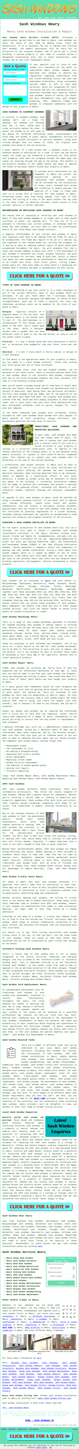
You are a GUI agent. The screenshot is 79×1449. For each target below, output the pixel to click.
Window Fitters (56, 1385)
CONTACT (61, 18)
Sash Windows (50, 1363)
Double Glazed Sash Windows (53, 1377)
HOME (40, 18)
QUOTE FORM (39, 1099)
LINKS (46, 18)
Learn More (41, 1448)
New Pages (12, 1429)
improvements (9, 1308)
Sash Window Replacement (56, 1371)
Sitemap (3, 1429)
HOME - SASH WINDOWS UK (39, 1420)
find (11, 1221)
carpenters (7, 1316)
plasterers (16, 1319)
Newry (48, 581)
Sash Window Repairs (30, 1366)
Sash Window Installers (53, 1368)
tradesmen (58, 1330)
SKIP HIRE (7, 1328)
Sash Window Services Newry (24, 1252)
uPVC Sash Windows (22, 1382)
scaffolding (8, 1322)
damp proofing (32, 1328)
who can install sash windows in (34, 1173)
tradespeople (30, 1311)
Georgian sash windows (14, 1070)
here (40, 1246)
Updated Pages (22, 1429)
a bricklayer (57, 1325)
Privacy (75, 1429)
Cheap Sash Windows (29, 1371)
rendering (7, 1330)
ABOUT (53, 18)
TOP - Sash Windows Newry (15, 1408)
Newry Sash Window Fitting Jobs (54, 1398)
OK (50, 1448)
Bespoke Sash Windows (24, 1363)
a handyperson (37, 1322)
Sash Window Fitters (35, 1385)
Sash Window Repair (65, 1382)
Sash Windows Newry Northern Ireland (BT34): (31, 37)
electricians (58, 1328)
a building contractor (42, 1316)
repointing (30, 1325)
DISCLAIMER (71, 18)
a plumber (41, 1319)
